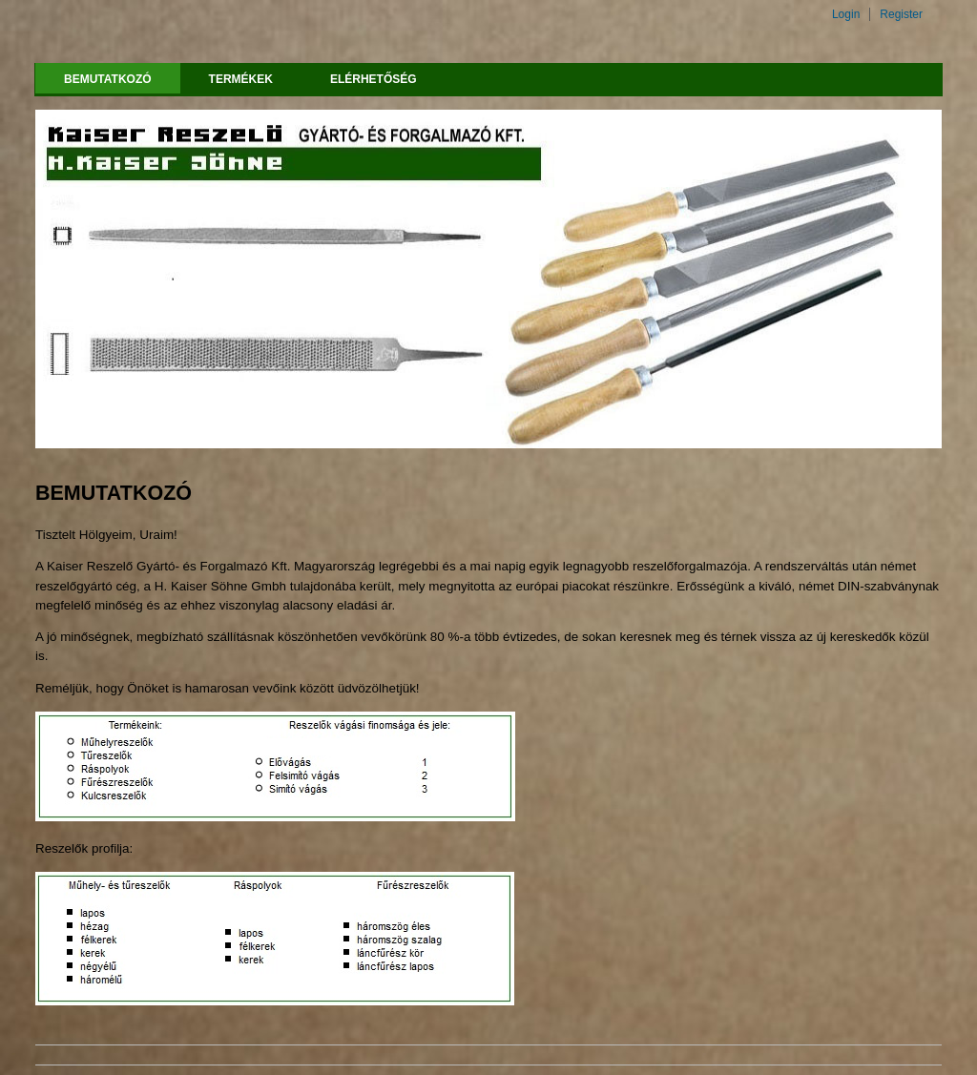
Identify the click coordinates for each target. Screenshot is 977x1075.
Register (901, 14)
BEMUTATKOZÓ (108, 79)
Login (846, 14)
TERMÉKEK (241, 79)
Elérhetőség (373, 79)
